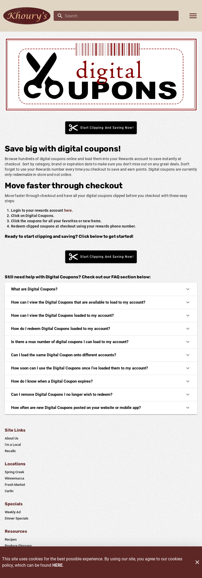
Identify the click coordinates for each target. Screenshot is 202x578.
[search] (119, 15)
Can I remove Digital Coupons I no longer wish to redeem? (101, 394)
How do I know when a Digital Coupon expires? (101, 381)
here (68, 210)
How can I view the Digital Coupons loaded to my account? (101, 315)
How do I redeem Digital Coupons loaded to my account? (101, 328)
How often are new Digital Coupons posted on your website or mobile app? (101, 407)
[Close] (197, 562)
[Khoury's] (28, 15)
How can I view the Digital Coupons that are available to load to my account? (101, 302)
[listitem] (11, 438)
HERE (57, 565)
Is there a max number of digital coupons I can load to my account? (101, 342)
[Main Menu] (193, 16)
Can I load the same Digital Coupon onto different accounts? (101, 355)
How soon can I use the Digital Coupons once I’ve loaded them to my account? (101, 368)
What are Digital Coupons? (101, 289)
